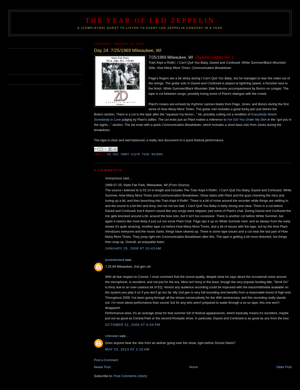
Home (193, 367)
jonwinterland (114, 260)
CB (109, 154)
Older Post (284, 367)
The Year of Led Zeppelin (150, 20)
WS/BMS (157, 154)
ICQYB (135, 154)
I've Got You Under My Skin (247, 119)
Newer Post (102, 367)
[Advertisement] (37, 60)
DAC (116, 154)
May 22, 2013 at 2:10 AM (127, 349)
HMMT (125, 154)
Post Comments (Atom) (130, 376)
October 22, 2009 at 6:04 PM (132, 325)
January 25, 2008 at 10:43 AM (133, 248)
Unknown (112, 336)
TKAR (145, 154)
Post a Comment (106, 360)
